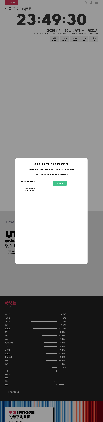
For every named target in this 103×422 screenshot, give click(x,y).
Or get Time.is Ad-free (26, 181)
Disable (60, 183)
